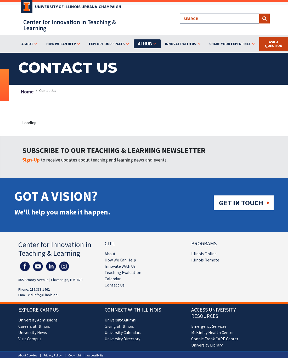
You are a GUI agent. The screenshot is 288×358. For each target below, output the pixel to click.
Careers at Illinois (34, 326)
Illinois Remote (205, 259)
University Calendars (123, 332)
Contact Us (115, 285)
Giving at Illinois (119, 326)
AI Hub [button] (145, 44)
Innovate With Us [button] (180, 43)
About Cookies (27, 355)
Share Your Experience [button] (230, 43)
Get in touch (241, 202)
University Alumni (120, 320)
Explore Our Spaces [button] (107, 43)
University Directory (122, 338)
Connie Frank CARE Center (214, 338)
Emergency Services (209, 326)
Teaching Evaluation (123, 272)
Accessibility (95, 355)
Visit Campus (29, 338)
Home (27, 91)
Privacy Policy (52, 355)
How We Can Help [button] (61, 43)
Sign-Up (31, 160)
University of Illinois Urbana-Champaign (78, 6)
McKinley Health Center (212, 332)
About (110, 253)
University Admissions (38, 320)
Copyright (74, 355)
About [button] (27, 43)
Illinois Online (204, 253)
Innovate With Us (120, 266)
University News (32, 332)
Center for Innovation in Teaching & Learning (69, 25)
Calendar (113, 278)
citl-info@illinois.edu (43, 295)
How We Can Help (120, 259)
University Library (207, 345)
